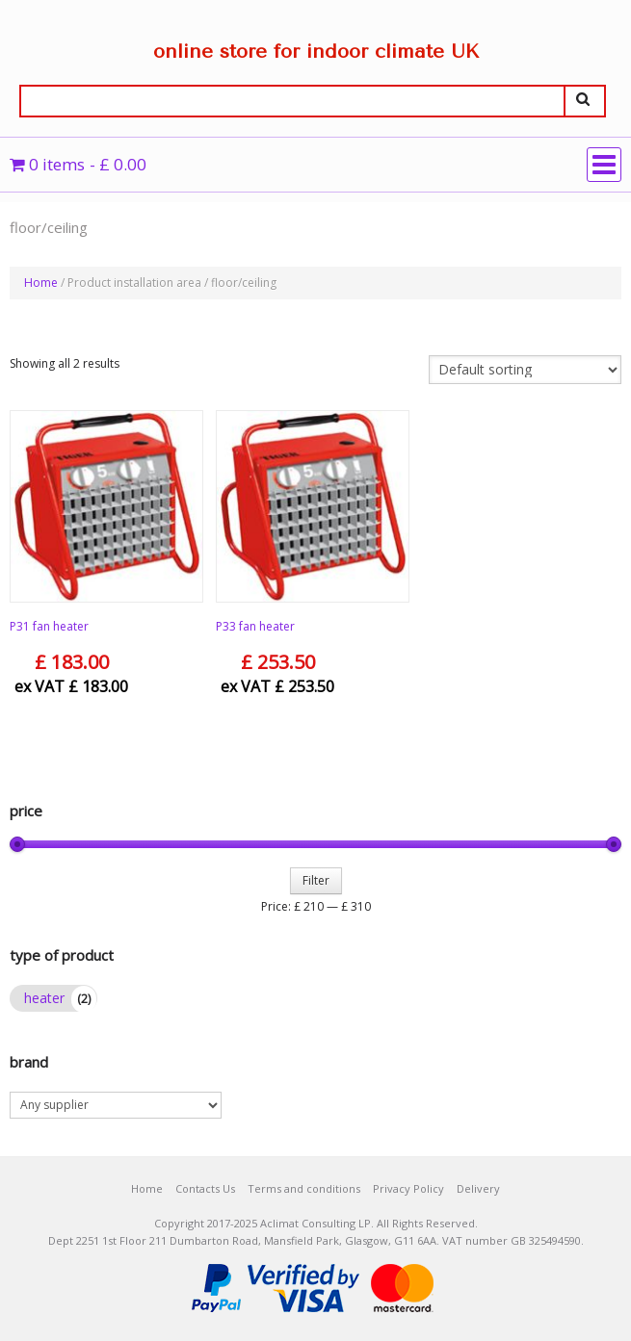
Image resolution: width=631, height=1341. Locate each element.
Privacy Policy (408, 1188)
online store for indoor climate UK (316, 51)
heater (44, 998)
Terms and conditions (304, 1188)
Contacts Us (205, 1188)
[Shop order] (525, 369)
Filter (315, 880)
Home (41, 282)
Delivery (478, 1188)
